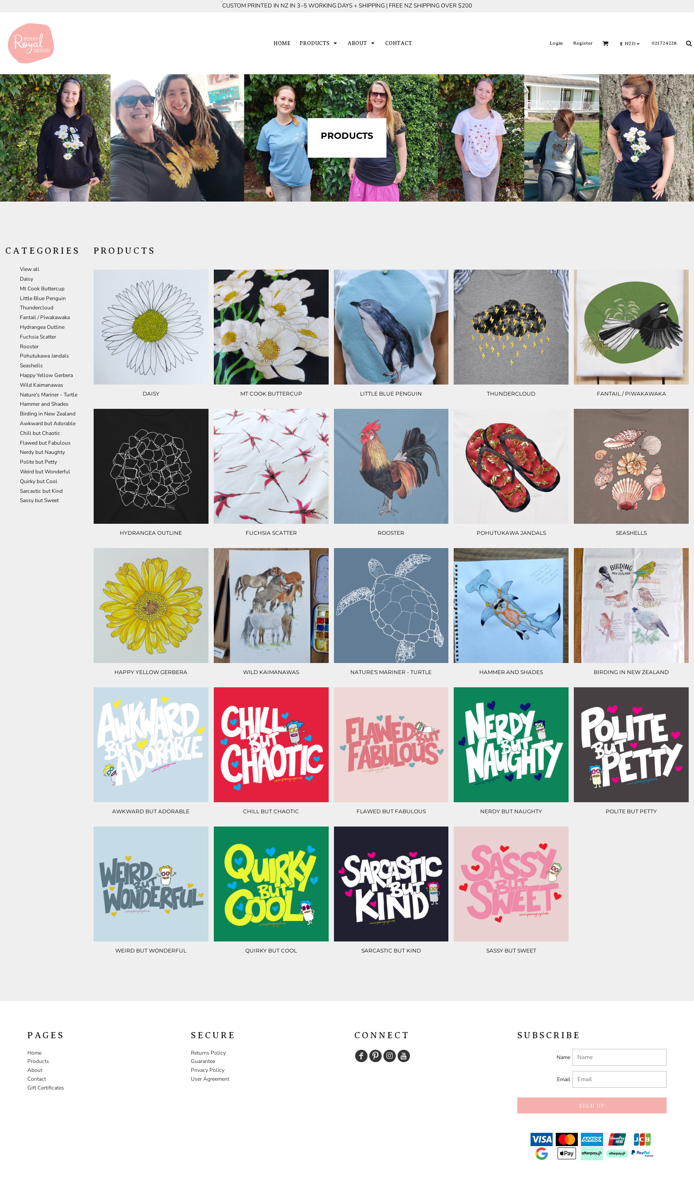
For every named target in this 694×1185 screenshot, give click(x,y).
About (34, 1070)
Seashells (31, 365)
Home (34, 1052)
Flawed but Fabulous (45, 442)
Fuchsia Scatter (38, 336)
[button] (319, 43)
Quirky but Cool (38, 481)
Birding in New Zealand (48, 413)
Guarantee (203, 1061)
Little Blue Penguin (43, 298)
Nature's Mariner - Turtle (48, 394)
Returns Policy (208, 1052)
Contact (36, 1078)
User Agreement (210, 1078)
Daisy (26, 278)
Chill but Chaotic (40, 433)
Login (556, 43)
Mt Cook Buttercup (42, 288)
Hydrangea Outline (42, 327)
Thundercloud (36, 307)
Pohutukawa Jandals (44, 355)
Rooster (29, 346)
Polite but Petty (38, 461)
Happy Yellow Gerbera (46, 375)
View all (29, 269)
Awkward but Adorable (48, 423)
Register (582, 43)
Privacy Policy (207, 1070)
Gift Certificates (45, 1087)
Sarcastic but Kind (41, 491)
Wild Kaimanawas (41, 385)
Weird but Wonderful (45, 471)
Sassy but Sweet (39, 500)
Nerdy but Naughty (42, 452)
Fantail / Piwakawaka (45, 317)
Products (38, 1061)
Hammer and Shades (44, 404)
